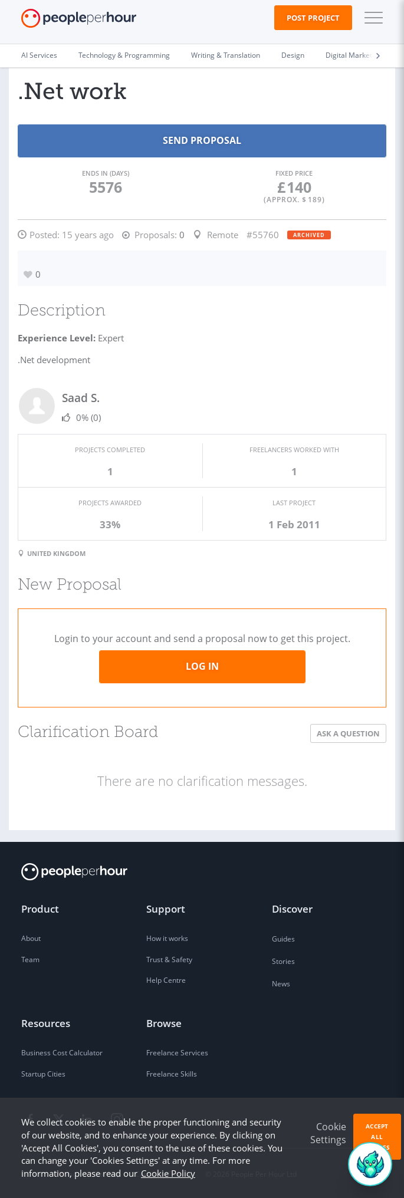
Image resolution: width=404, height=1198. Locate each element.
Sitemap (107, 1174)
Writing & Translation (225, 55)
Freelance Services (177, 1053)
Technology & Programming (124, 55)
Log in (202, 666)
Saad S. (81, 397)
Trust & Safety (169, 960)
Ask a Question (348, 733)
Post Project (313, 17)
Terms (31, 1174)
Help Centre (166, 980)
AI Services (39, 55)
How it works (167, 938)
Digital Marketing (354, 55)
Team (30, 960)
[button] (371, 17)
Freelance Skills (171, 1074)
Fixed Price (294, 173)
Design (292, 55)
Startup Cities (43, 1074)
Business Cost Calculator (62, 1053)
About (31, 938)
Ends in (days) (105, 173)
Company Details (163, 1174)
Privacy (68, 1174)
